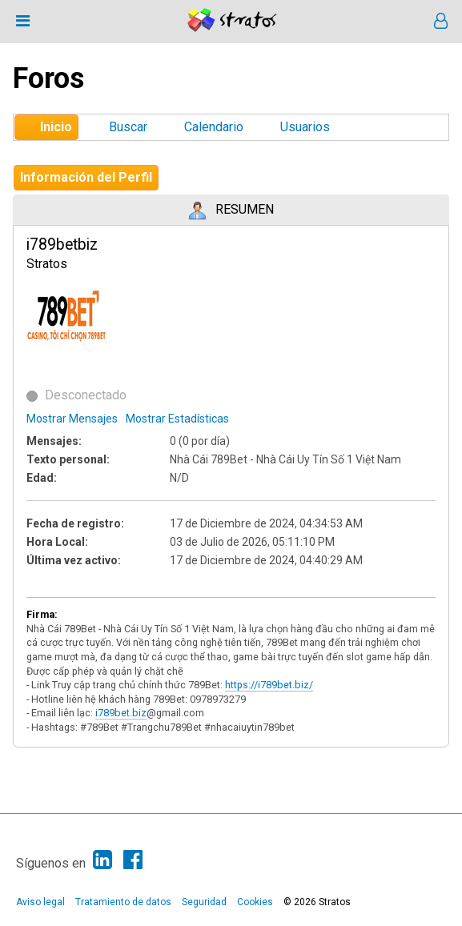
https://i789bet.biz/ (269, 685)
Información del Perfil (86, 177)
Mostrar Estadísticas (177, 418)
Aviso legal (40, 902)
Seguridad (204, 902)
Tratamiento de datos (123, 902)
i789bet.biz (121, 713)
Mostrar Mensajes (72, 418)
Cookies (255, 902)
